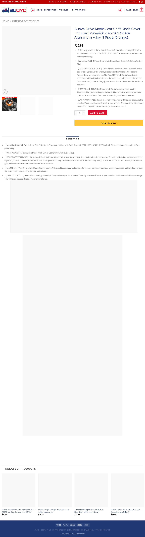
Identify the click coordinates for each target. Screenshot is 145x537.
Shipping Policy (77, 2)
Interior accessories (25, 21)
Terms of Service (129, 2)
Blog (51, 2)
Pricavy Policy (111, 2)
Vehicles (64, 10)
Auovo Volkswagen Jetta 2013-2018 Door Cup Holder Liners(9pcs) (88, 511)
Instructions (79, 10)
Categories (51, 10)
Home (39, 10)
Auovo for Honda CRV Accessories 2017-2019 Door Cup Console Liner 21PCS (18, 511)
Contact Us (62, 2)
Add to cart (97, 113)
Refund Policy (94, 2)
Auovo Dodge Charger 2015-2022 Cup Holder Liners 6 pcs (53, 511)
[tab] (72, 138)
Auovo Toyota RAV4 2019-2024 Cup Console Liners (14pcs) (125, 511)
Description (72, 139)
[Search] (33, 10)
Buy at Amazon (108, 122)
